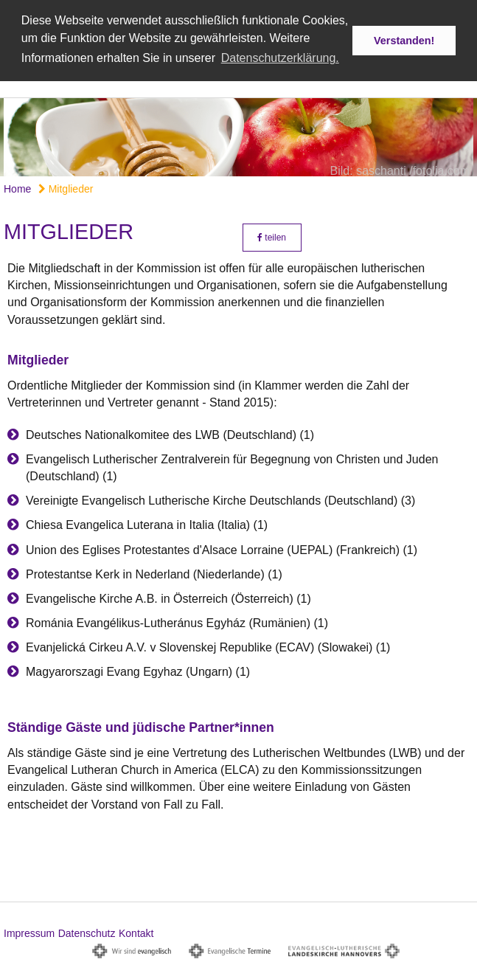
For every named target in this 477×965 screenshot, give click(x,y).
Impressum (29, 932)
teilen (271, 237)
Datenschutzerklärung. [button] (280, 58)
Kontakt (136, 932)
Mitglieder (66, 188)
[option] (238, 136)
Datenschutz (87, 932)
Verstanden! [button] (404, 40)
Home (17, 188)
